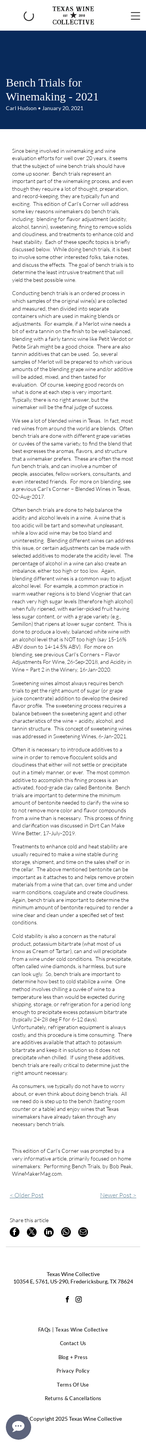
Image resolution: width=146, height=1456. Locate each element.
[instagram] (78, 1300)
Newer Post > (118, 1195)
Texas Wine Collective (73, 1274)
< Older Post (27, 1195)
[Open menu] (135, 15)
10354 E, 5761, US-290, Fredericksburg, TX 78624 (73, 1281)
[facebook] (67, 1300)
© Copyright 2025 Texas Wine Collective (73, 1418)
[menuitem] (73, 1330)
